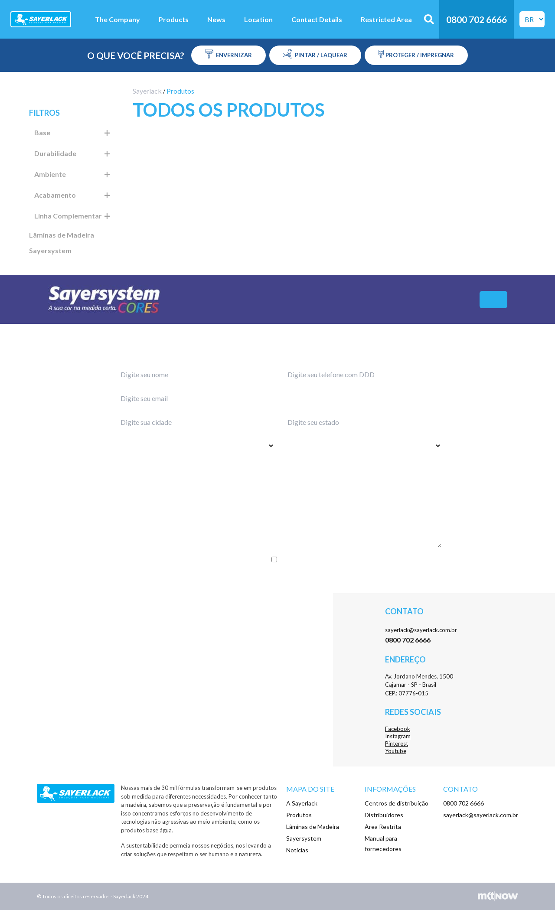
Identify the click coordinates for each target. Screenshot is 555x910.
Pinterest (396, 743)
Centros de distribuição (396, 803)
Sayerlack (147, 91)
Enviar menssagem (278, 577)
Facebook (397, 728)
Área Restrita (383, 826)
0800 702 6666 (463, 803)
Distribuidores (384, 815)
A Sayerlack (301, 803)
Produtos (299, 815)
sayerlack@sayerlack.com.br (421, 629)
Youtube (395, 750)
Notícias (297, 850)
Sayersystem (50, 250)
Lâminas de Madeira (61, 235)
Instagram (398, 736)
